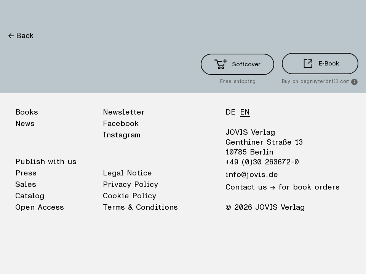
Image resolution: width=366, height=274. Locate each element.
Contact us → (250, 187)
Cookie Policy (129, 196)
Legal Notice (127, 173)
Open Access (39, 207)
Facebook (121, 123)
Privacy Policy (130, 184)
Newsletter (124, 112)
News (47, 13)
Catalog (29, 196)
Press (26, 173)
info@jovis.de (251, 174)
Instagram (121, 135)
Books (19, 13)
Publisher (80, 13)
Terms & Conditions (140, 207)
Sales (25, 184)
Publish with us (46, 162)
